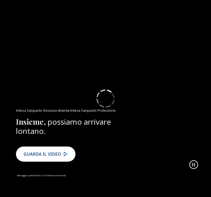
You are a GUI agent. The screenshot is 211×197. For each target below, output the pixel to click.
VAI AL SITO (176, 13)
